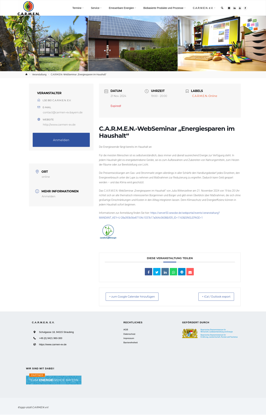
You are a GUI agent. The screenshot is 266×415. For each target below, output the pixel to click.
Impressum (128, 338)
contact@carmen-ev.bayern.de (63, 112)
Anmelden (61, 140)
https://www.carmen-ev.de (52, 344)
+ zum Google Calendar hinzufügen (135, 297)
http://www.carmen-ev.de (59, 124)
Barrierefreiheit (130, 343)
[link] (221, 8)
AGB (125, 330)
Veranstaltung (39, 74)
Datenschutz (129, 334)
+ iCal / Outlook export (213, 297)
